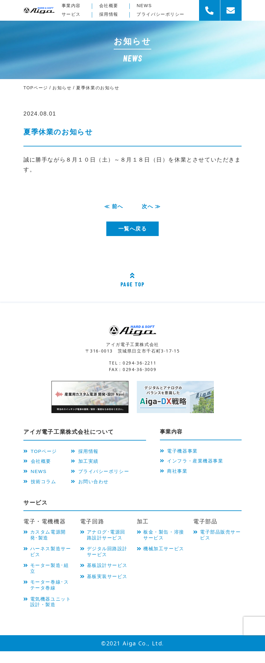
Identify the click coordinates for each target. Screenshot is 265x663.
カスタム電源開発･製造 (51, 540)
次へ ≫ (152, 207)
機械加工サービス (164, 558)
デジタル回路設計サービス (107, 564)
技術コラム (41, 485)
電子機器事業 (181, 452)
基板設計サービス (107, 582)
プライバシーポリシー (107, 474)
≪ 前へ (113, 207)
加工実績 (90, 463)
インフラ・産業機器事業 (195, 463)
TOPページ (42, 452)
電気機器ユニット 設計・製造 (51, 612)
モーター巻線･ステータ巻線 (49, 595)
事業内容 (72, 5)
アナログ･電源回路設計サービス (107, 543)
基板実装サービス (107, 601)
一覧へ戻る (132, 229)
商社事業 (175, 474)
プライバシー (162, 14)
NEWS (144, 5)
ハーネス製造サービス (51, 558)
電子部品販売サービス (220, 540)
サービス (72, 14)
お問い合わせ (96, 485)
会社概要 (109, 5)
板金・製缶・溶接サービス (164, 540)
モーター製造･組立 (49, 576)
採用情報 (109, 14)
